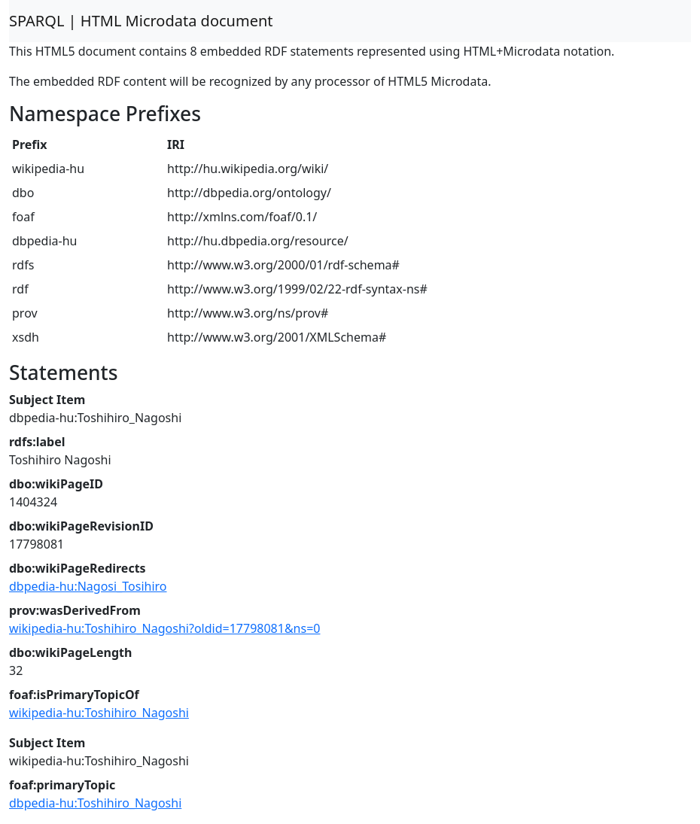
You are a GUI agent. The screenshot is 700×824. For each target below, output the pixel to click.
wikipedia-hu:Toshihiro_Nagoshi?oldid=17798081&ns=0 (164, 628)
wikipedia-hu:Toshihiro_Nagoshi (99, 712)
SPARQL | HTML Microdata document (141, 21)
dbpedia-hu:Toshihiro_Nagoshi (95, 803)
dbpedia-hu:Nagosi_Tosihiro (88, 586)
